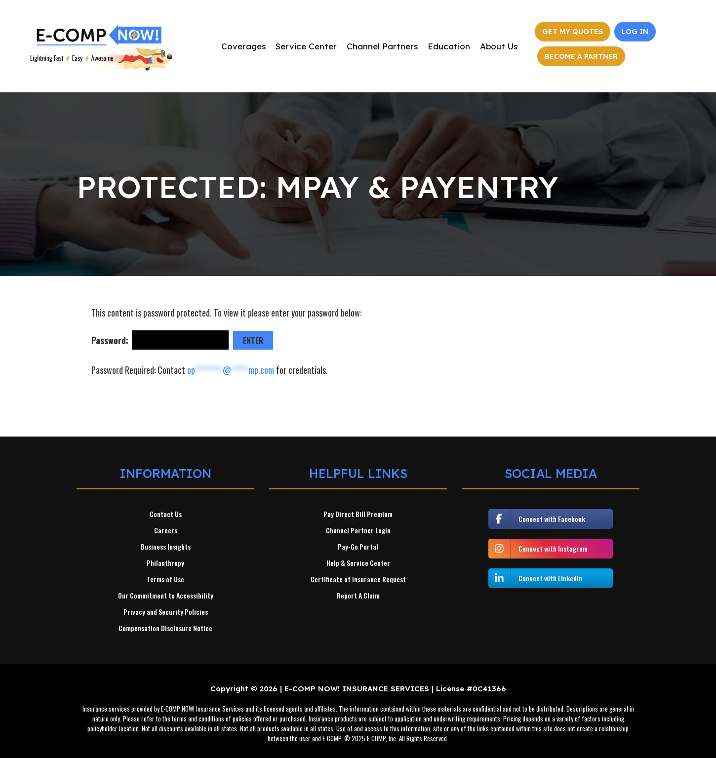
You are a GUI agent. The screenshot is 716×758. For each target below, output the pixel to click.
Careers (165, 530)
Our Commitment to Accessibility (165, 595)
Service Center (306, 46)
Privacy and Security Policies (165, 612)
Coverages (243, 46)
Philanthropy (165, 563)
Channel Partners (382, 46)
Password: (160, 340)
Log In (635, 31)
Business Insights (166, 547)
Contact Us (166, 514)
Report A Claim (358, 595)
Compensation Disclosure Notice (165, 628)
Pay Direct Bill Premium (358, 514)
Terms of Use (165, 579)
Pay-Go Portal (358, 547)
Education (449, 46)
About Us (498, 46)
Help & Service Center (358, 563)
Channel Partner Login (358, 530)
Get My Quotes (572, 31)
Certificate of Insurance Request (358, 579)
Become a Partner (581, 56)
